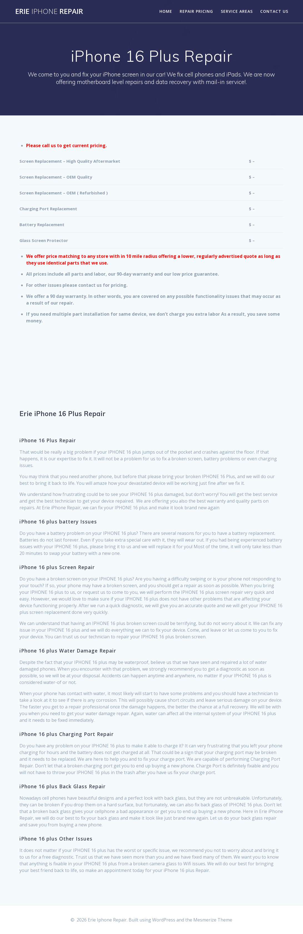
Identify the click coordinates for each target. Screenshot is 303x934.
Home (165, 11)
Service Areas (237, 11)
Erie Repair (49, 11)
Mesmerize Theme (212, 920)
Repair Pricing (196, 11)
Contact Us (274, 11)
